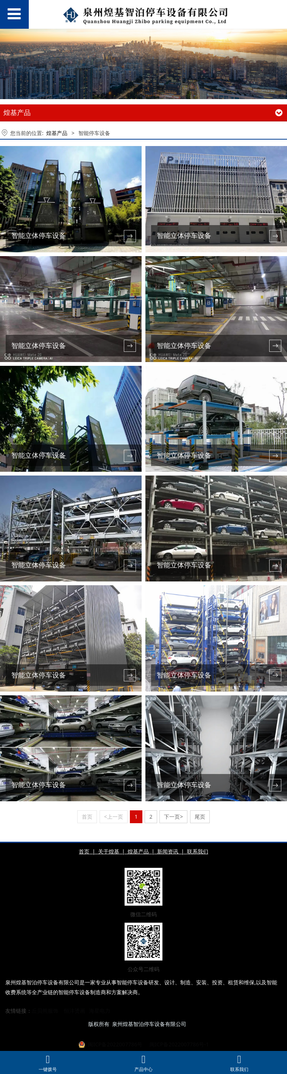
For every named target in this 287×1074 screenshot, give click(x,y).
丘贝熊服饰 (45, 1011)
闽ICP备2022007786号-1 (178, 1044)
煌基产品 (56, 133)
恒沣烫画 (74, 1011)
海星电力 (99, 1011)
